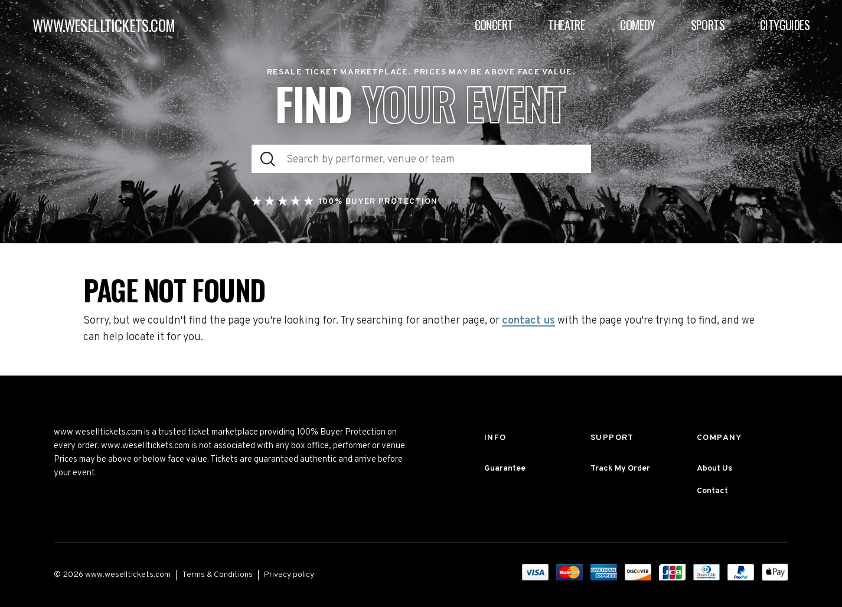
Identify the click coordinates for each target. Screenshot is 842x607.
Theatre (566, 25)
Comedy (637, 25)
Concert (494, 25)
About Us (714, 469)
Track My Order (620, 469)
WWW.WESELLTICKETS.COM (103, 25)
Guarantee (505, 469)
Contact (712, 491)
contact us (528, 321)
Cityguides (785, 25)
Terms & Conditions (217, 575)
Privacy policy (289, 575)
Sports (707, 25)
